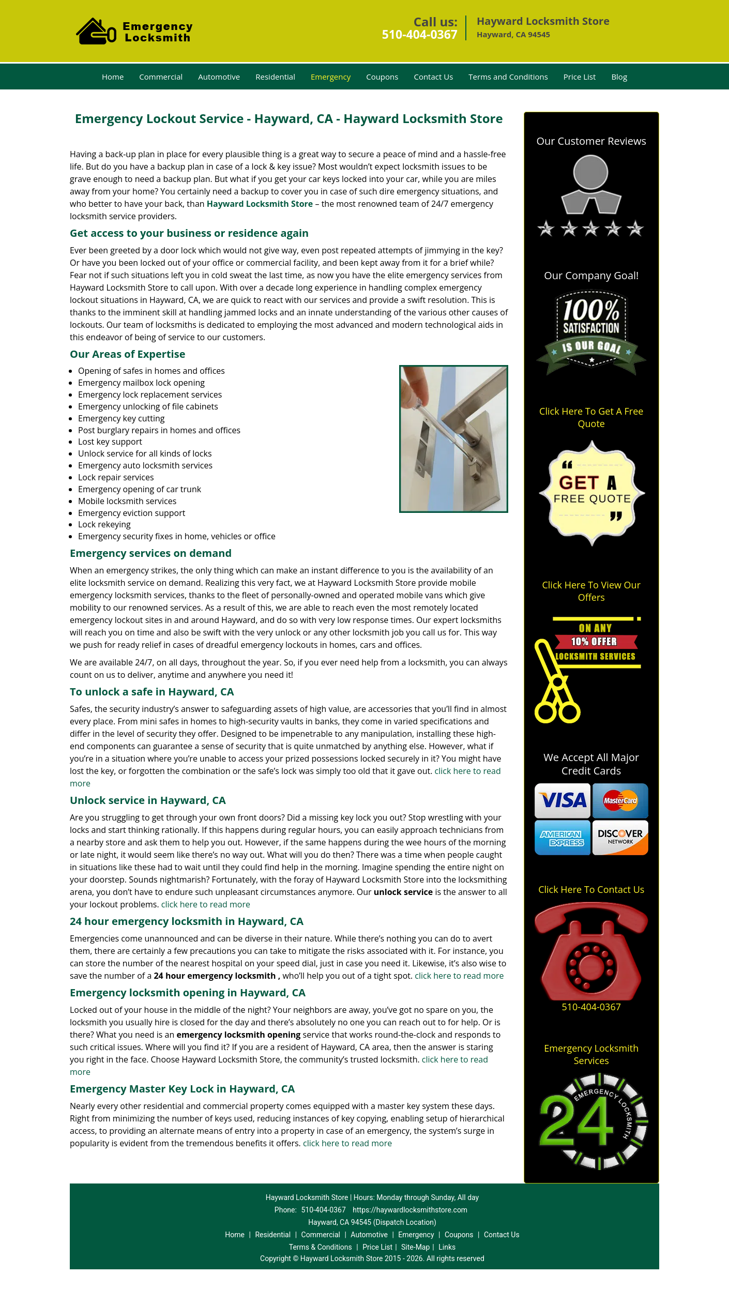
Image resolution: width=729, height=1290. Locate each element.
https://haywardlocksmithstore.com (410, 1210)
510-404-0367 (420, 34)
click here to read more (205, 904)
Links (446, 1247)
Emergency (331, 76)
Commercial (161, 76)
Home (113, 76)
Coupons (382, 76)
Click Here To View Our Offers (591, 591)
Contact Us (433, 76)
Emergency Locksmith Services (591, 1054)
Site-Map (415, 1247)
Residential (275, 76)
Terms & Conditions (320, 1247)
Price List (580, 76)
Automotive (219, 76)
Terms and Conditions (508, 76)
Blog (619, 76)
